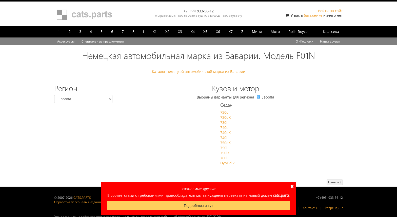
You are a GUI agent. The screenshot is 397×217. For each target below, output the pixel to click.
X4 (193, 31)
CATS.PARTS (82, 197)
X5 (205, 31)
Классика (331, 31)
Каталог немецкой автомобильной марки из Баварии (198, 71)
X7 (231, 31)
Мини (257, 31)
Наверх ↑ (334, 182)
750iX (224, 152)
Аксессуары (65, 41)
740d (224, 127)
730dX (225, 117)
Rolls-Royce (298, 31)
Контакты (310, 208)
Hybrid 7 (227, 163)
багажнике (313, 15)
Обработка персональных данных (79, 202)
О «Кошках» (304, 41)
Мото (275, 31)
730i (223, 122)
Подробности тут (198, 205)
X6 (218, 31)
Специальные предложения (103, 41)
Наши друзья (330, 41)
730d (224, 112)
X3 (180, 31)
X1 (155, 31)
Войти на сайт (330, 10)
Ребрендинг (334, 208)
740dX (225, 132)
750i (223, 147)
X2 (167, 31)
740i (223, 137)
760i (223, 157)
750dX (225, 142)
